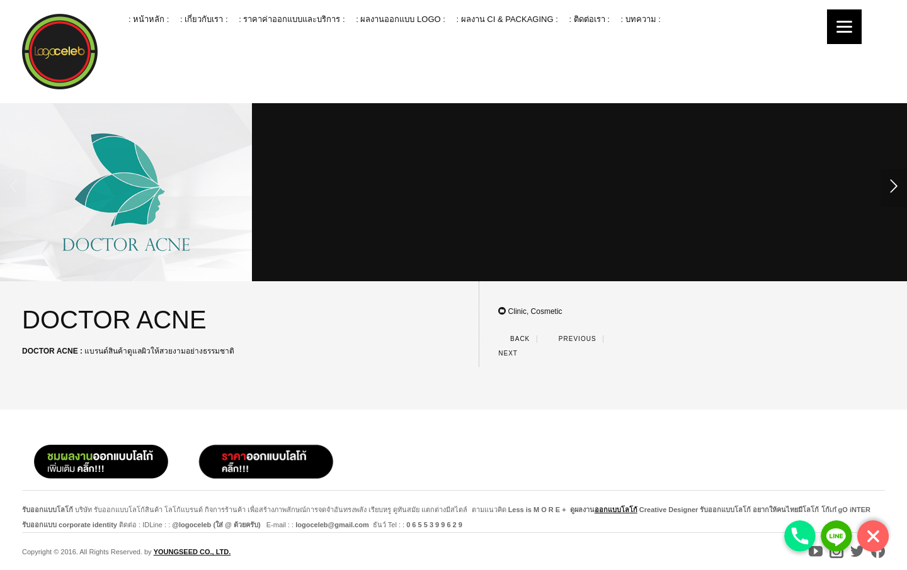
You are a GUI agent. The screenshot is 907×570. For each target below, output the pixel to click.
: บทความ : (640, 19)
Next (515, 353)
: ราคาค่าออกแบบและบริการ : (292, 19)
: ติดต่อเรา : (589, 19)
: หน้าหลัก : (148, 19)
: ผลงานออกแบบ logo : (400, 19)
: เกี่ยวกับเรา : (203, 19)
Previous (570, 338)
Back (514, 338)
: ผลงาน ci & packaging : (506, 19)
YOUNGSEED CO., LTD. (192, 552)
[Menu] (844, 26)
